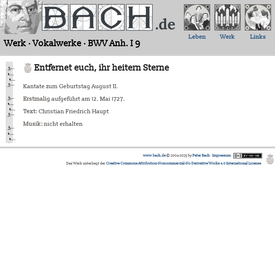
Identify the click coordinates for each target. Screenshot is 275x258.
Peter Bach (201, 155)
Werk (227, 36)
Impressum (221, 155)
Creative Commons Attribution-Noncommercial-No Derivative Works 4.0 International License (183, 163)
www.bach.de (154, 155)
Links (258, 36)
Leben (197, 36)
